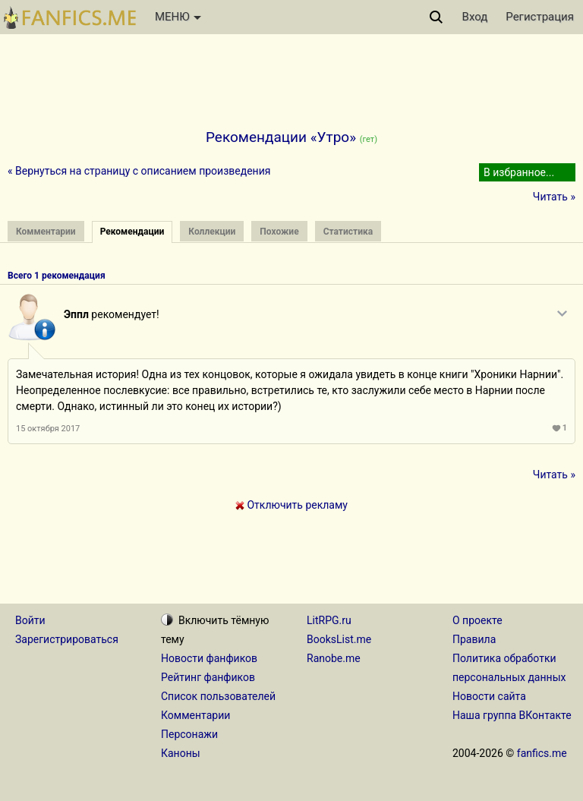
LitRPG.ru (329, 620)
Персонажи (189, 734)
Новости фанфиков (209, 658)
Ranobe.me (334, 658)
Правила (474, 639)
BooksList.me (339, 639)
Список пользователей (218, 696)
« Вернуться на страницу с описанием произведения (139, 171)
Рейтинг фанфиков (208, 677)
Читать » (554, 197)
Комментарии (195, 715)
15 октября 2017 (48, 429)
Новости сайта (489, 696)
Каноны (180, 753)
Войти (30, 620)
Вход (475, 17)
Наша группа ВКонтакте (512, 715)
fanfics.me (542, 753)
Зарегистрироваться (66, 639)
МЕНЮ (178, 17)
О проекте (477, 620)
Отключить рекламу (291, 505)
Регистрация (540, 17)
